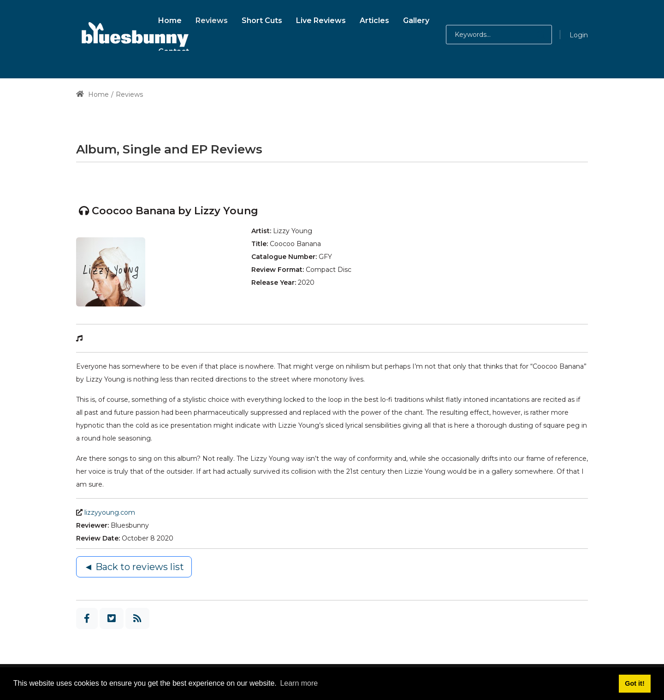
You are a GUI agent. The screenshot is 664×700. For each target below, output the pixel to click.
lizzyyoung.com (109, 512)
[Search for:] (498, 34)
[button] (531, 34)
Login (578, 35)
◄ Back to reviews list (134, 566)
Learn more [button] (299, 683)
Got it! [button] (634, 683)
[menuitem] (170, 19)
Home (92, 94)
